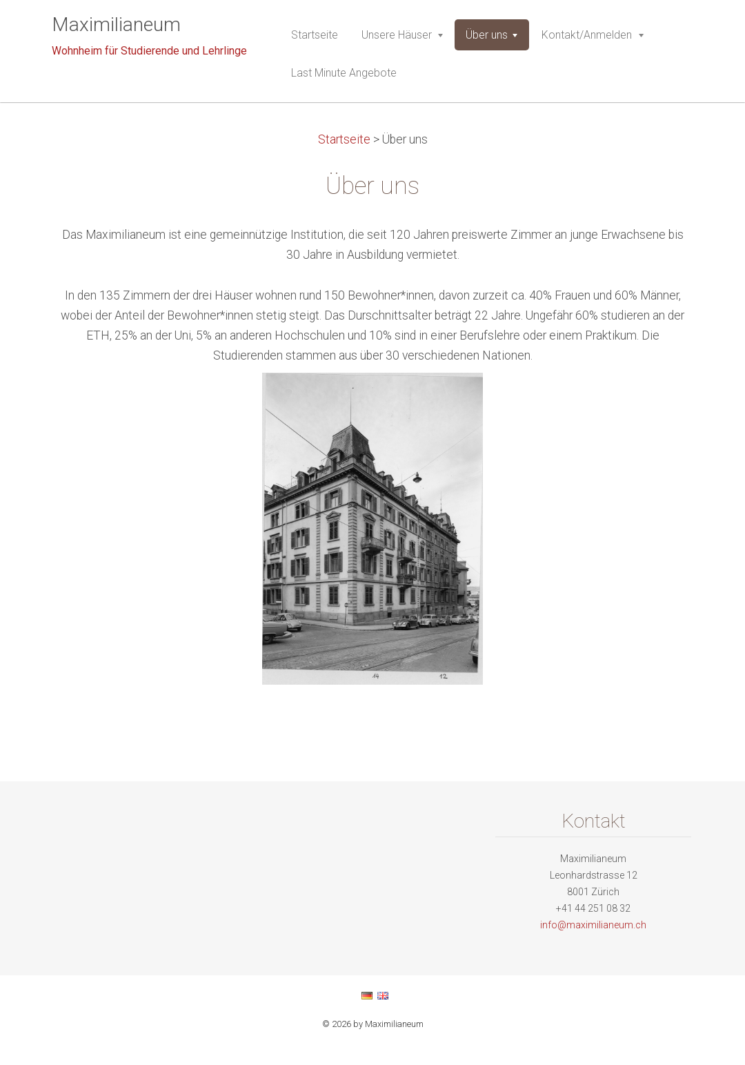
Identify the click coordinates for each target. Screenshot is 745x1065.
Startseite (344, 139)
